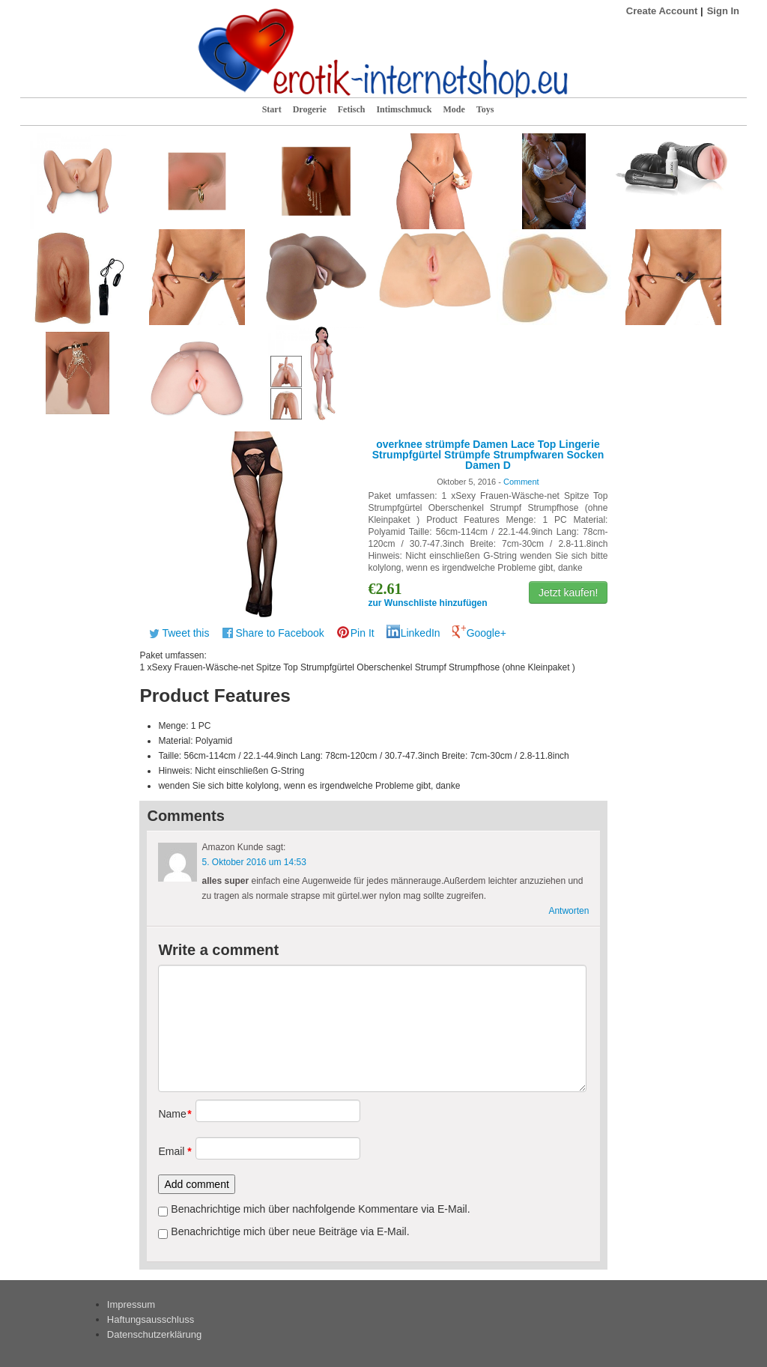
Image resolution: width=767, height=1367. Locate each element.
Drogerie (310, 109)
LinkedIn (420, 633)
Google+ (486, 633)
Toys (485, 109)
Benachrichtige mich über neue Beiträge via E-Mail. (290, 1231)
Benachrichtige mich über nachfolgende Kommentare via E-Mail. (320, 1209)
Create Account (662, 10)
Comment (521, 481)
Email (171, 1151)
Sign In (723, 10)
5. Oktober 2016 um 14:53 (253, 862)
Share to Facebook (279, 633)
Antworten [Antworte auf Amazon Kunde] (568, 911)
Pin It (363, 633)
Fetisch (352, 109)
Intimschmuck (403, 109)
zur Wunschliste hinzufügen (427, 602)
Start (272, 109)
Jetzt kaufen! (568, 592)
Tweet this (185, 633)
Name (171, 1114)
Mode (453, 109)
